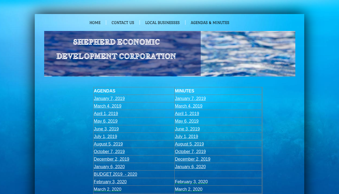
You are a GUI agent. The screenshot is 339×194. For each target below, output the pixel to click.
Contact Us (123, 22)
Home (95, 22)
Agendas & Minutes (210, 22)
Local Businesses (162, 22)
